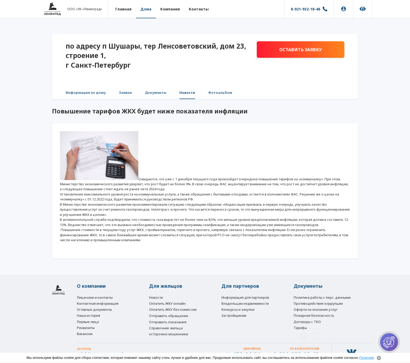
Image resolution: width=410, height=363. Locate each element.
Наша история (88, 315)
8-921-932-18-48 (305, 9)
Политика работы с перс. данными (322, 296)
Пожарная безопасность (314, 315)
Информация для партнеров (245, 296)
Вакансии (85, 333)
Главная (124, 9)
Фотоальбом (220, 92)
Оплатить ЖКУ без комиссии (173, 309)
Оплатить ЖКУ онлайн (167, 303)
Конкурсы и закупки (237, 309)
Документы (155, 92)
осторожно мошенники (168, 333)
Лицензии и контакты (95, 296)
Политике (366, 358)
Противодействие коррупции (318, 303)
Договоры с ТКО (307, 321)
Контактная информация (97, 303)
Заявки (125, 92)
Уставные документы (94, 309)
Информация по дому (86, 92)
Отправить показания (167, 321)
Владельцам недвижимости (245, 303)
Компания (171, 9)
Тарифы (300, 327)
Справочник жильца (166, 327)
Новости (187, 92)
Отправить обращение (168, 315)
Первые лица (88, 321)
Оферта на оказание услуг (316, 309)
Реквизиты (86, 327)
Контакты (199, 9)
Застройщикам (233, 315)
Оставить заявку (300, 50)
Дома (146, 9)
